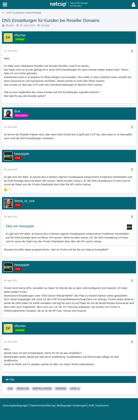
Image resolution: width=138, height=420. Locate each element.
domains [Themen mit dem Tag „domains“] (61, 388)
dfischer (9, 25)
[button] (5, 4)
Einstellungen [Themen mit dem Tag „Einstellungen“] (42, 388)
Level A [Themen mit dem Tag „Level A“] (74, 388)
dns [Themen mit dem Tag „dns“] (10, 388)
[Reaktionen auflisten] (8, 188)
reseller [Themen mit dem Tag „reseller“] (23, 388)
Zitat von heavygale (20, 226)
